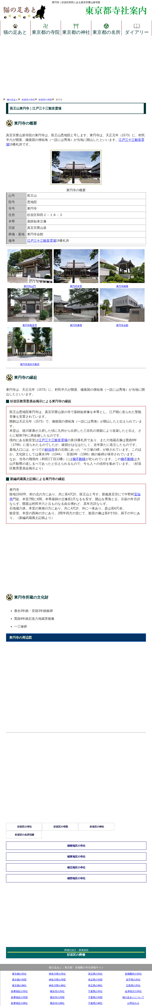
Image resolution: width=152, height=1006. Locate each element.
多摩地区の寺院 (19, 997)
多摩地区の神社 (19, 1003)
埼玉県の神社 (95, 985)
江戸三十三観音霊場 (41, 240)
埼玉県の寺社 (95, 973)
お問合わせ (133, 1003)
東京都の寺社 (19, 973)
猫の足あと (15, 28)
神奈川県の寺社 (57, 973)
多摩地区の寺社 (19, 991)
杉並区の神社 (97, 826)
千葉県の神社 (95, 1003)
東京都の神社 (76, 28)
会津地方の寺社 (133, 991)
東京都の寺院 (46, 28)
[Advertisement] (76, 66)
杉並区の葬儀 (76, 954)
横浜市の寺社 (57, 991)
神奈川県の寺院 (57, 979)
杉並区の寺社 (28, 99)
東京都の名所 (106, 28)
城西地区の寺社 (76, 878)
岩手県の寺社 (133, 979)
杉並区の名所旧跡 (24, 834)
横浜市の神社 (57, 1003)
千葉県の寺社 (95, 991)
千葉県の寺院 (95, 997)
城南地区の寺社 (76, 845)
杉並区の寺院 (45, 99)
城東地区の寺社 (76, 856)
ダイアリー (137, 28)
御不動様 (79, 459)
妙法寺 (49, 449)
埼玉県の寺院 (95, 979)
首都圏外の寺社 (133, 973)
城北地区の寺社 (76, 867)
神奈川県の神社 (57, 985)
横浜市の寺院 (57, 997)
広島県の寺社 (133, 985)
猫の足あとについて (133, 997)
